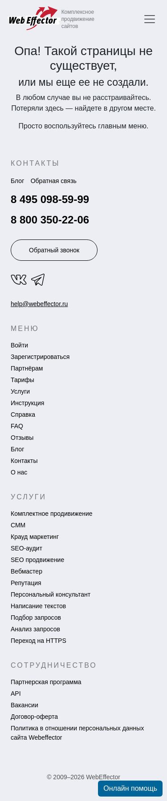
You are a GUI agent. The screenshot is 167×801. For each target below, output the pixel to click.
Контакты (24, 460)
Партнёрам (27, 368)
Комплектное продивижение (52, 513)
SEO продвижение (37, 559)
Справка (23, 414)
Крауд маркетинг (35, 536)
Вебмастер (26, 571)
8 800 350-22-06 (50, 220)
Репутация (26, 582)
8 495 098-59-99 (50, 199)
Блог (17, 180)
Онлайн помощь (130, 788)
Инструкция (27, 402)
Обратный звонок (54, 250)
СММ (18, 525)
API (16, 693)
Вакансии (24, 705)
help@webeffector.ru (39, 303)
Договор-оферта (34, 716)
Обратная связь (54, 180)
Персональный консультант (50, 594)
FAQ (17, 426)
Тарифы (22, 379)
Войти (19, 345)
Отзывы (22, 437)
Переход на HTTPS (38, 640)
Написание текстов (38, 606)
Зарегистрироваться (40, 356)
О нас (19, 472)
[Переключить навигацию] (150, 19)
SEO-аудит (26, 548)
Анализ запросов (35, 629)
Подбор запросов (36, 617)
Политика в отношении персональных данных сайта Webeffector (77, 733)
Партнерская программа (46, 681)
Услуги (20, 391)
